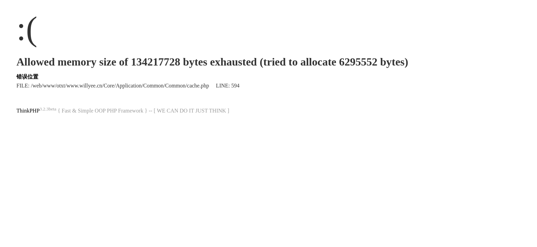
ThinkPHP (28, 111)
